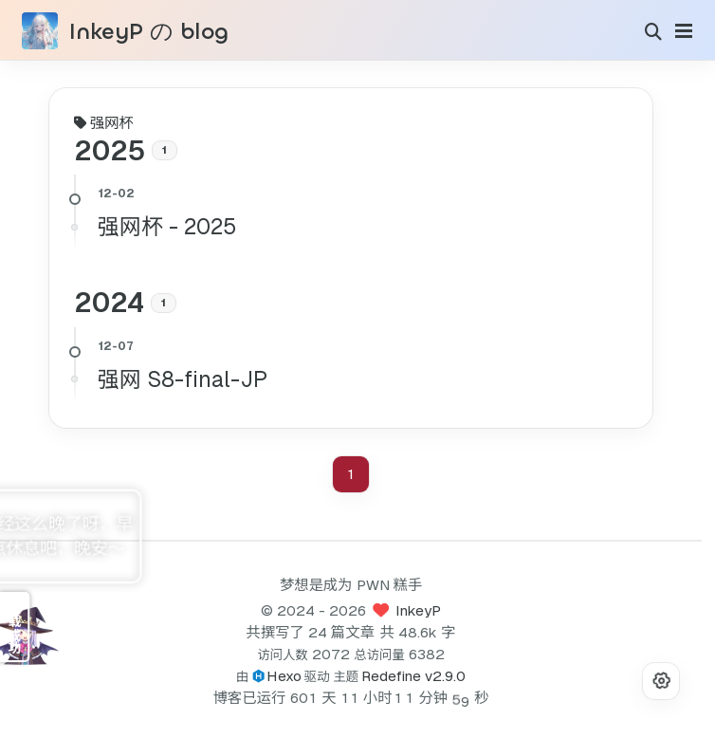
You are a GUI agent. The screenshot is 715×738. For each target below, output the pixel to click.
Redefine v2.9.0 (413, 676)
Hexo (284, 676)
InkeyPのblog (142, 32)
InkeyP (418, 610)
